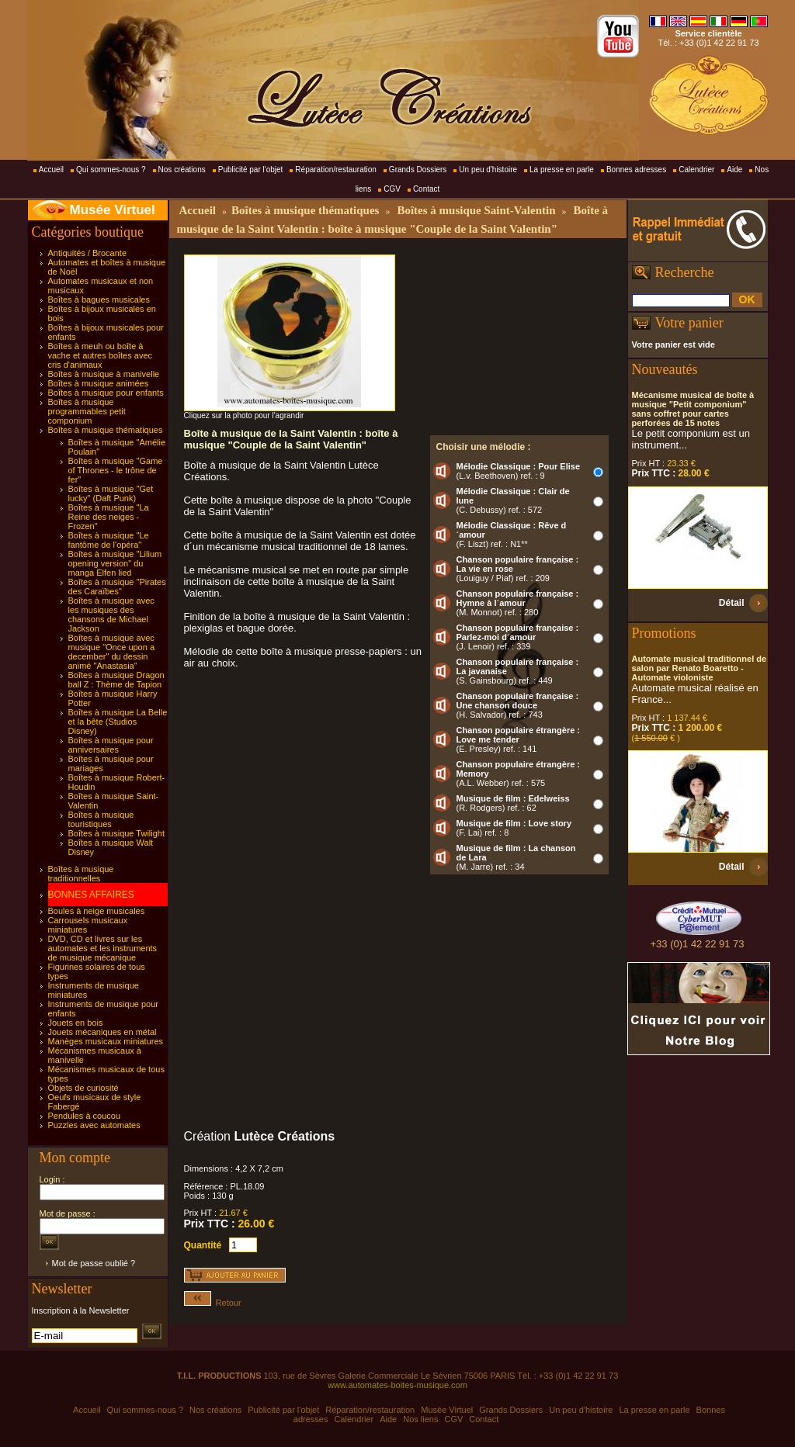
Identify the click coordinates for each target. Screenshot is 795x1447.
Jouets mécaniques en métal (102, 1032)
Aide (734, 169)
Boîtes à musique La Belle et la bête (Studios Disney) (118, 722)
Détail (732, 602)
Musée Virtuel (112, 210)
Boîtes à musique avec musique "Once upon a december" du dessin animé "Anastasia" (111, 651)
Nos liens (420, 1419)
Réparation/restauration (336, 169)
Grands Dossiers (417, 169)
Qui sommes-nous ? (110, 169)
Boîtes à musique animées (98, 383)
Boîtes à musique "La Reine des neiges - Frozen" (108, 517)
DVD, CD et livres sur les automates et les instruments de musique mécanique (103, 948)
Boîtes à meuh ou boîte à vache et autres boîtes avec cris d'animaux (100, 355)
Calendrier (696, 169)
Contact (426, 189)
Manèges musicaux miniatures (106, 1041)
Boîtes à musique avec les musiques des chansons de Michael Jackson (111, 614)
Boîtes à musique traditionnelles (81, 873)
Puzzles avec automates (94, 1125)
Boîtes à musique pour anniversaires (111, 745)
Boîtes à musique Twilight (116, 833)
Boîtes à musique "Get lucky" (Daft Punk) (111, 493)
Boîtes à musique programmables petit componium (87, 411)
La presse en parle (561, 169)
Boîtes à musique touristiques (101, 819)
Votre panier (689, 323)
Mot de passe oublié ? (94, 1263)
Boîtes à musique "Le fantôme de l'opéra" (108, 540)
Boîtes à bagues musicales (99, 299)
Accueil (51, 169)
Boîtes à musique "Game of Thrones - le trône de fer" (115, 470)
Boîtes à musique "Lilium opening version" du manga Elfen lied (115, 563)
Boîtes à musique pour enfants (106, 392)
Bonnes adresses (636, 169)
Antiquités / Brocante (87, 253)
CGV (392, 189)
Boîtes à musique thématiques (105, 429)
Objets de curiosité (83, 1087)
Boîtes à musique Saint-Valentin (476, 210)
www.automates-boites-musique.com (397, 1385)
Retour (212, 1302)
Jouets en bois (75, 1022)
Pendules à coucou (84, 1115)
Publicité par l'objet (250, 169)
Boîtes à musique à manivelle (104, 374)
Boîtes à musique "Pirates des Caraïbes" (117, 586)
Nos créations (182, 169)
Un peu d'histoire (488, 169)
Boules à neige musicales (96, 911)
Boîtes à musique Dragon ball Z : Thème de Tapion (116, 679)
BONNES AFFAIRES (91, 894)
